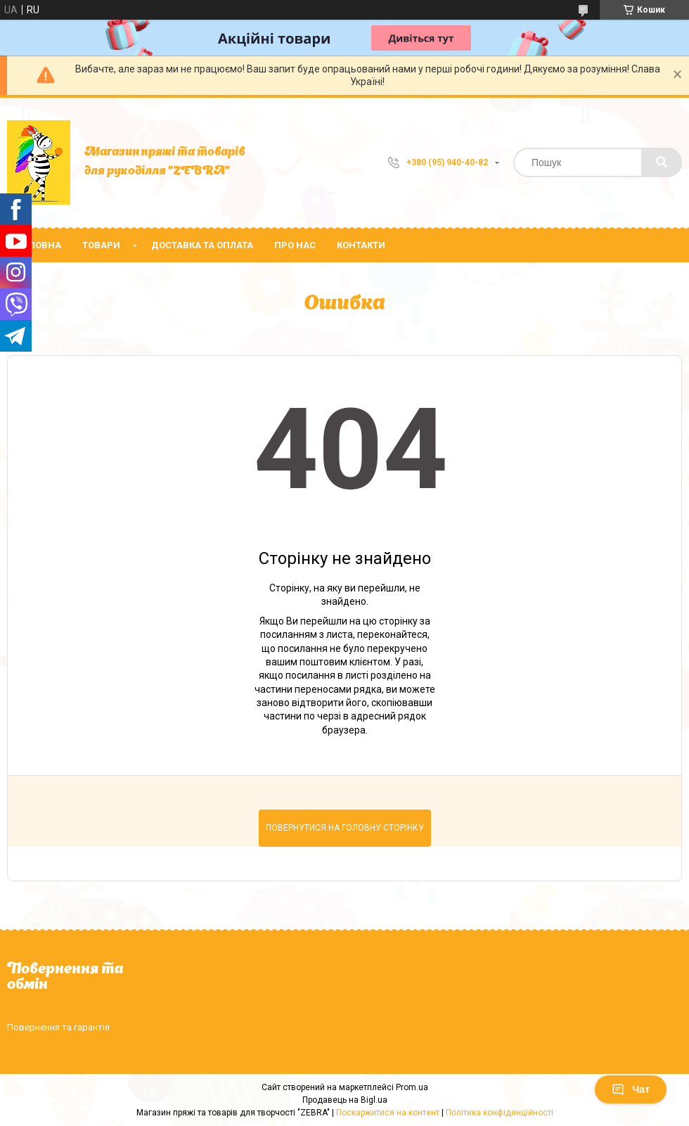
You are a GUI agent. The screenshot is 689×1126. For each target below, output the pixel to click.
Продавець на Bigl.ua (344, 1100)
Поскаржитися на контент (387, 1113)
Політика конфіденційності (499, 1113)
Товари (101, 245)
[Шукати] (661, 162)
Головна (39, 245)
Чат (631, 1089)
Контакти (361, 245)
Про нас (295, 245)
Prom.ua (412, 1087)
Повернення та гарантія (58, 1027)
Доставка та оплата (202, 245)
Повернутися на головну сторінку (345, 828)
